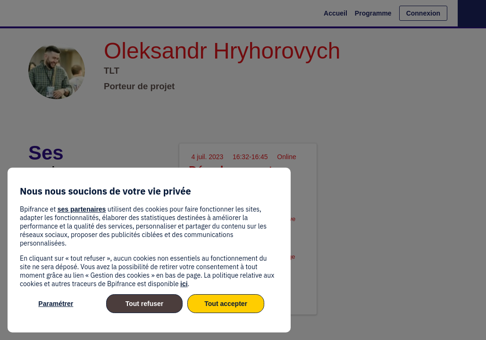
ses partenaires (82, 209)
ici (184, 284)
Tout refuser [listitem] (145, 303)
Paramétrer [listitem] (55, 303)
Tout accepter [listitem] (225, 303)
